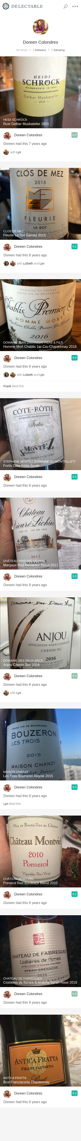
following (59, 50)
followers (40, 50)
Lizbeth (28, 263)
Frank (7, 386)
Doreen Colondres (28, 135)
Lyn (18, 152)
